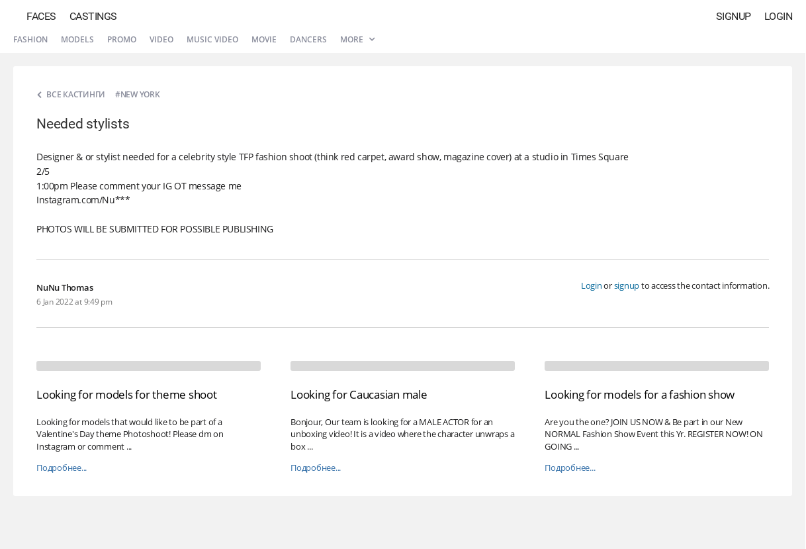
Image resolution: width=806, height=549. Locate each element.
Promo (121, 39)
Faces (41, 16)
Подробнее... (61, 468)
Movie (264, 39)
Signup (733, 16)
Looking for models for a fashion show (640, 394)
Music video (212, 39)
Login (778, 16)
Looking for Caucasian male (359, 394)
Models (77, 39)
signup (627, 285)
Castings (93, 16)
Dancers (308, 39)
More (357, 39)
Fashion (30, 39)
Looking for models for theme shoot (126, 394)
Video (161, 39)
